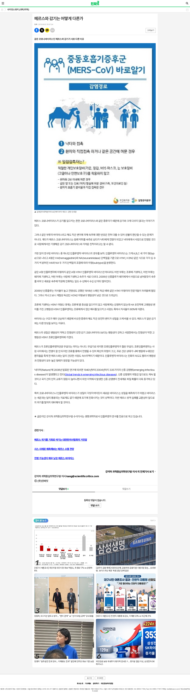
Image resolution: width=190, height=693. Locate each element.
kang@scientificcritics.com (82, 476)
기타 (52, 30)
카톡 (47, 30)
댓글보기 (64, 488)
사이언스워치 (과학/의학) (18, 9)
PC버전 (100, 678)
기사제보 (88, 683)
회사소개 (80, 683)
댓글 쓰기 (95, 505)
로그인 (89, 678)
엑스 (42, 30)
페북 (36, 30)
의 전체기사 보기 (129, 471)
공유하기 (187, 9)
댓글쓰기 (126, 488)
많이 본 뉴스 (40, 520)
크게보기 (150, 30)
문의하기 (96, 683)
